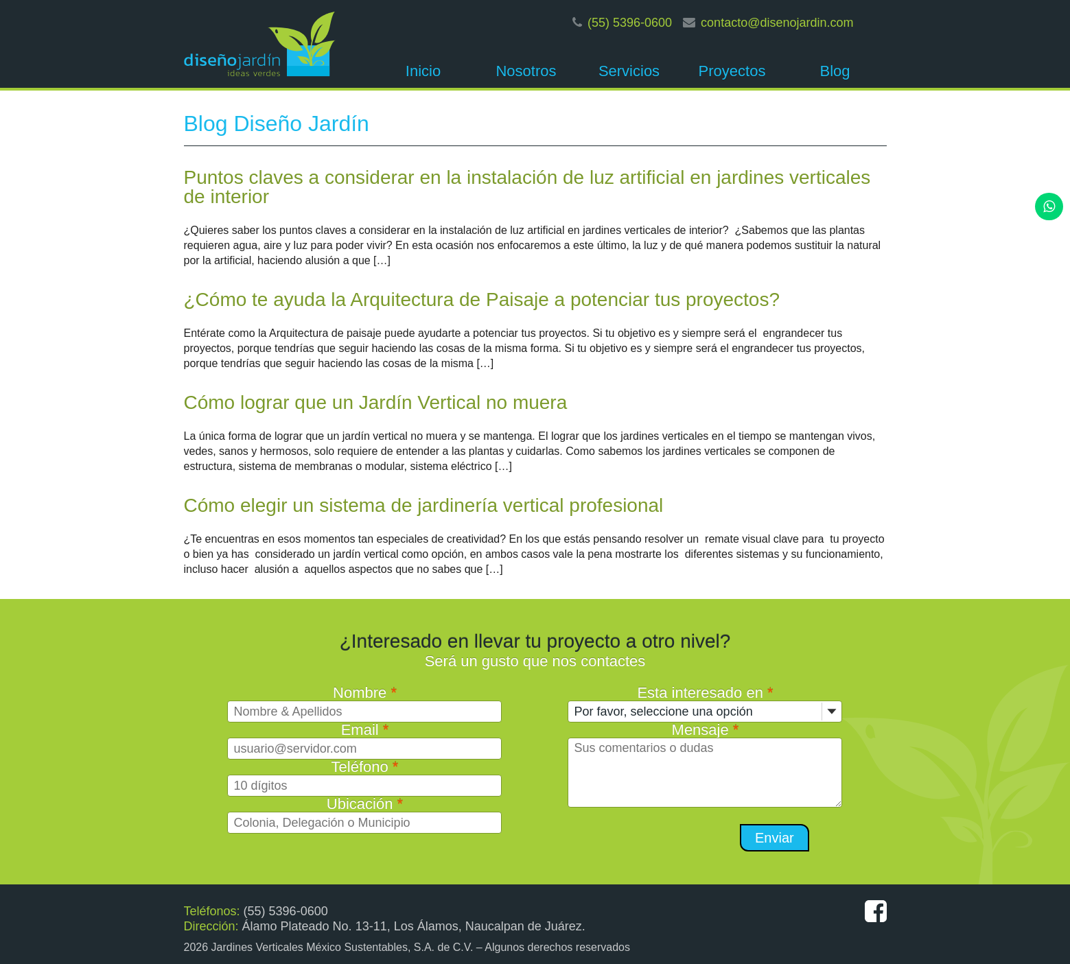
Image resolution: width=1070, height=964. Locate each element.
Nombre (365, 692)
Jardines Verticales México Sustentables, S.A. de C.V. (342, 947)
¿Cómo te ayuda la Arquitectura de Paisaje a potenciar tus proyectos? (482, 299)
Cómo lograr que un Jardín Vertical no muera (376, 402)
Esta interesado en (705, 692)
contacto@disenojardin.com (777, 23)
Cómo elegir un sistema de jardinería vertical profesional (424, 505)
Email (365, 729)
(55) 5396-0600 (630, 23)
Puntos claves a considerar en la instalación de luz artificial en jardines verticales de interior (527, 187)
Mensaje (705, 729)
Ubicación (365, 803)
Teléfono (365, 766)
